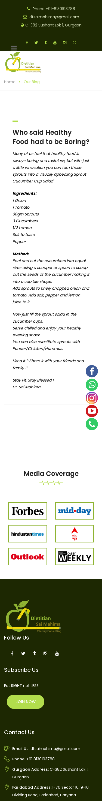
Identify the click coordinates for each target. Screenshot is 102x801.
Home (10, 82)
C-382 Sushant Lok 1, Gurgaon (53, 25)
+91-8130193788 (60, 8)
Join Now (26, 701)
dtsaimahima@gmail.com (54, 17)
